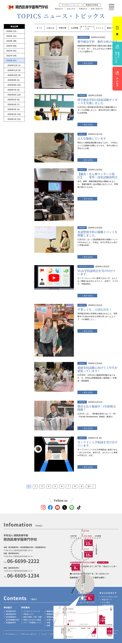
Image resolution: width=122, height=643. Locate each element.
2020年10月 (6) (14, 75)
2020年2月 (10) (14, 114)
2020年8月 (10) (14, 85)
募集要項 (83, 596)
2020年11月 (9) (14, 70)
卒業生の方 (83, 9)
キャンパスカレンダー (110, 596)
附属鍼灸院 (69, 614)
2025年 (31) (11, 36)
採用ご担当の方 (97, 9)
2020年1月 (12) (14, 119)
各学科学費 (84, 612)
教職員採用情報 (92, 5)
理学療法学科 (11, 611)
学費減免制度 (85, 618)
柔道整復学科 (11, 622)
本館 (48, 622)
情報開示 (50, 614)
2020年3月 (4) (14, 109)
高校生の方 (59, 9)
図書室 (67, 620)
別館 (48, 625)
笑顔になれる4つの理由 (32, 620)
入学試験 (83, 599)
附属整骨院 (69, 617)
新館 (66, 611)
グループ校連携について (32, 622)
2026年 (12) (11, 31)
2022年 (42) (11, 51)
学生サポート (107, 599)
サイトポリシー (11, 634)
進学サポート (107, 621)
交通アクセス (52, 620)
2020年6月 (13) (14, 95)
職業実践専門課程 (53, 611)
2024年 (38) (11, 41)
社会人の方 (71, 9)
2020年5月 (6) (14, 100)
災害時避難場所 (107, 605)
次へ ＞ (91, 486)
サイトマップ (55, 634)
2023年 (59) (11, 46)
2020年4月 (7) (14, 105)
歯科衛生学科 (11, 614)
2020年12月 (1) (14, 65)
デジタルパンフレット (71, 5)
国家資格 (105, 615)
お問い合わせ (82, 634)
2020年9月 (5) (14, 80)
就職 (103, 618)
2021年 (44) (11, 56)
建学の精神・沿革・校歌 (32, 617)
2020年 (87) (11, 61)
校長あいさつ (28, 614)
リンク (43, 634)
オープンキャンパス (87, 602)
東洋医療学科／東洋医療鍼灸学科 (12, 618)
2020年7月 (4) (14, 90)
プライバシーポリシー (29, 634)
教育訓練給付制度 (86, 621)
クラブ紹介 (106, 602)
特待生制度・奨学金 (87, 615)
